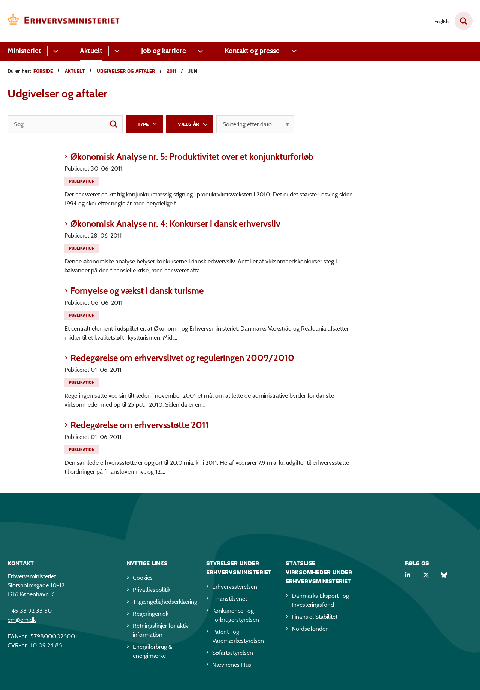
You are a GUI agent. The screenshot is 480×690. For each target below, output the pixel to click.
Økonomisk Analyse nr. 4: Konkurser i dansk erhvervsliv (175, 223)
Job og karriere (163, 50)
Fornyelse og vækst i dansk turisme (137, 290)
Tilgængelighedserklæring (163, 602)
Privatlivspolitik (151, 590)
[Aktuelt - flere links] (115, 51)
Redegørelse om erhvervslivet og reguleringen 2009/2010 (182, 357)
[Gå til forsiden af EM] (64, 20)
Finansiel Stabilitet (315, 617)
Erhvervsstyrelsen (234, 587)
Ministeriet (24, 50)
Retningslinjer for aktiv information (161, 631)
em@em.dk (22, 620)
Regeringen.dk (150, 614)
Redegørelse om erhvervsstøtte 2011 (139, 424)
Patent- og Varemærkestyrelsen (238, 637)
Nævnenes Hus (231, 665)
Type (143, 124)
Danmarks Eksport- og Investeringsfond (320, 601)
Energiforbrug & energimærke (152, 652)
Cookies (143, 578)
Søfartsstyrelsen (232, 653)
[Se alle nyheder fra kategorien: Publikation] (82, 180)
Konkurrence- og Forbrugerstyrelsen (235, 616)
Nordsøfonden (310, 629)
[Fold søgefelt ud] (463, 21)
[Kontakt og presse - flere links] (293, 51)
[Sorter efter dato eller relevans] (255, 124)
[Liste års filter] (189, 124)
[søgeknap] (114, 124)
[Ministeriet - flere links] (54, 51)
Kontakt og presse (252, 50)
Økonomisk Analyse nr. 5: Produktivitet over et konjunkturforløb (192, 156)
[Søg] (65, 124)
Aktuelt (91, 50)
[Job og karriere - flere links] (199, 51)
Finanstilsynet (229, 599)
